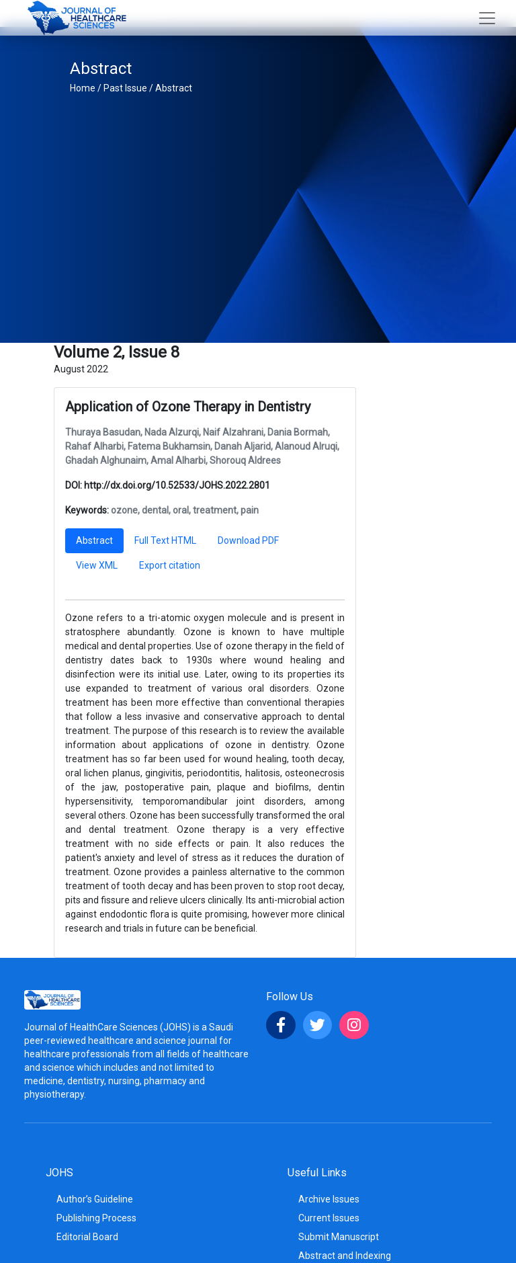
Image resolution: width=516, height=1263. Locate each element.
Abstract (173, 88)
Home (82, 88)
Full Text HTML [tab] (165, 540)
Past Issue (125, 88)
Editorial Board (87, 1236)
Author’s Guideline (94, 1199)
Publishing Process (96, 1218)
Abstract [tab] (94, 540)
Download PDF (248, 540)
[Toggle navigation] (487, 18)
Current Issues (328, 1218)
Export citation (169, 565)
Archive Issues (328, 1199)
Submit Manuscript (338, 1236)
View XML (97, 565)
